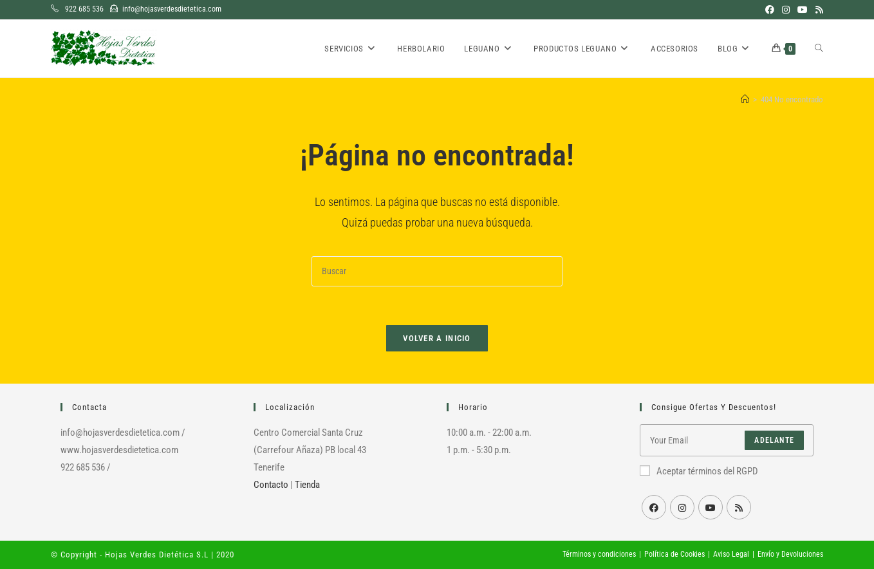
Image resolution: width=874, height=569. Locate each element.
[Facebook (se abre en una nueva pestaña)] (769, 9)
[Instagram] (682, 507)
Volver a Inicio (437, 338)
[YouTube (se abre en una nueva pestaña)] (803, 9)
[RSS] (739, 507)
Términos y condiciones (599, 554)
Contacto (271, 484)
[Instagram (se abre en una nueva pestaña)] (786, 9)
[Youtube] (710, 507)
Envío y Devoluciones (790, 554)
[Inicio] (745, 99)
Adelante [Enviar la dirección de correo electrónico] (774, 440)
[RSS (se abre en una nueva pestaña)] (817, 9)
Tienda (307, 484)
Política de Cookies (674, 554)
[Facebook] (654, 507)
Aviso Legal (731, 554)
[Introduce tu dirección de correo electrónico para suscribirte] (727, 440)
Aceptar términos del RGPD (699, 471)
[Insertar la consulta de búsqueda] (437, 271)
